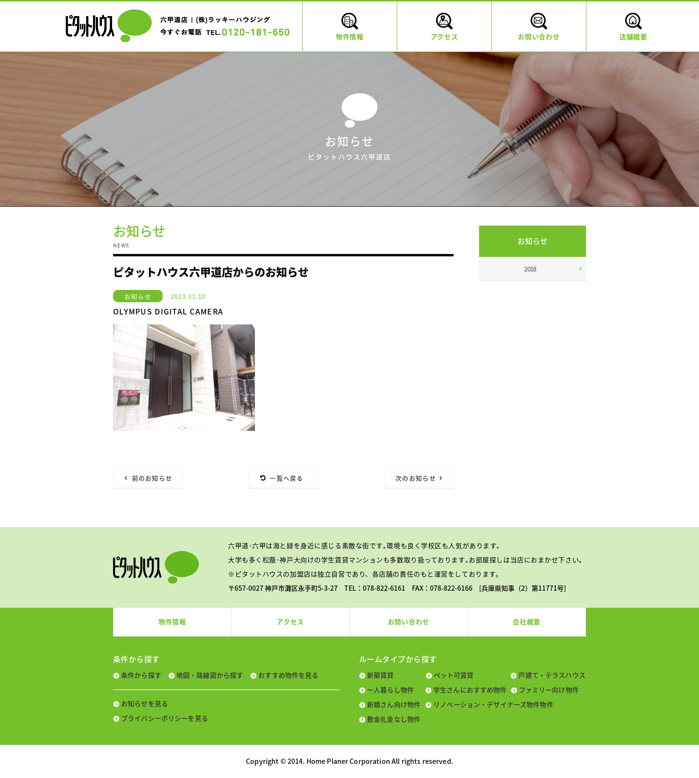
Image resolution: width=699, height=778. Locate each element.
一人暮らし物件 (390, 689)
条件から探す (141, 675)
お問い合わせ (408, 621)
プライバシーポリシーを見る (164, 718)
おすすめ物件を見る (288, 675)
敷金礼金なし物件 (393, 719)
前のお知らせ (152, 477)
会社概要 (527, 621)
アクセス (290, 621)
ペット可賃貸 (454, 675)
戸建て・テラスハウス (551, 675)
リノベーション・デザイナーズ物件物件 (493, 704)
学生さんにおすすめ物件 (470, 689)
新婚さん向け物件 (393, 704)
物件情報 (172, 621)
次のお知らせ (415, 477)
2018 (530, 268)
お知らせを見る (144, 703)
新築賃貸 (380, 675)
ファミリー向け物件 (549, 689)
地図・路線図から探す (209, 675)
